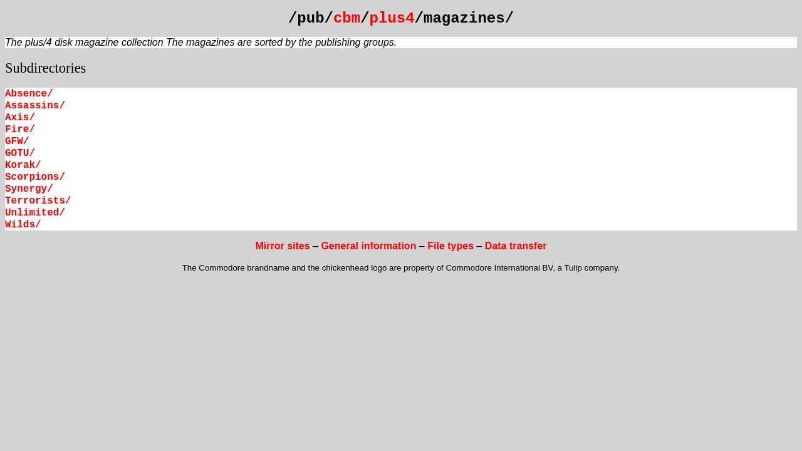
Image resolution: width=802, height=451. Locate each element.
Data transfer (516, 246)
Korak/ (23, 165)
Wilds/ (23, 225)
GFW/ (17, 141)
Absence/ (29, 94)
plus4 (392, 18)
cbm (346, 18)
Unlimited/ (35, 213)
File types (450, 246)
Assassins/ (35, 105)
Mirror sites (282, 246)
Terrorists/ (38, 201)
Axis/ (20, 117)
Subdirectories (45, 68)
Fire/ (20, 129)
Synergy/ (29, 189)
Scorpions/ (35, 177)
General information (368, 246)
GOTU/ (20, 153)
